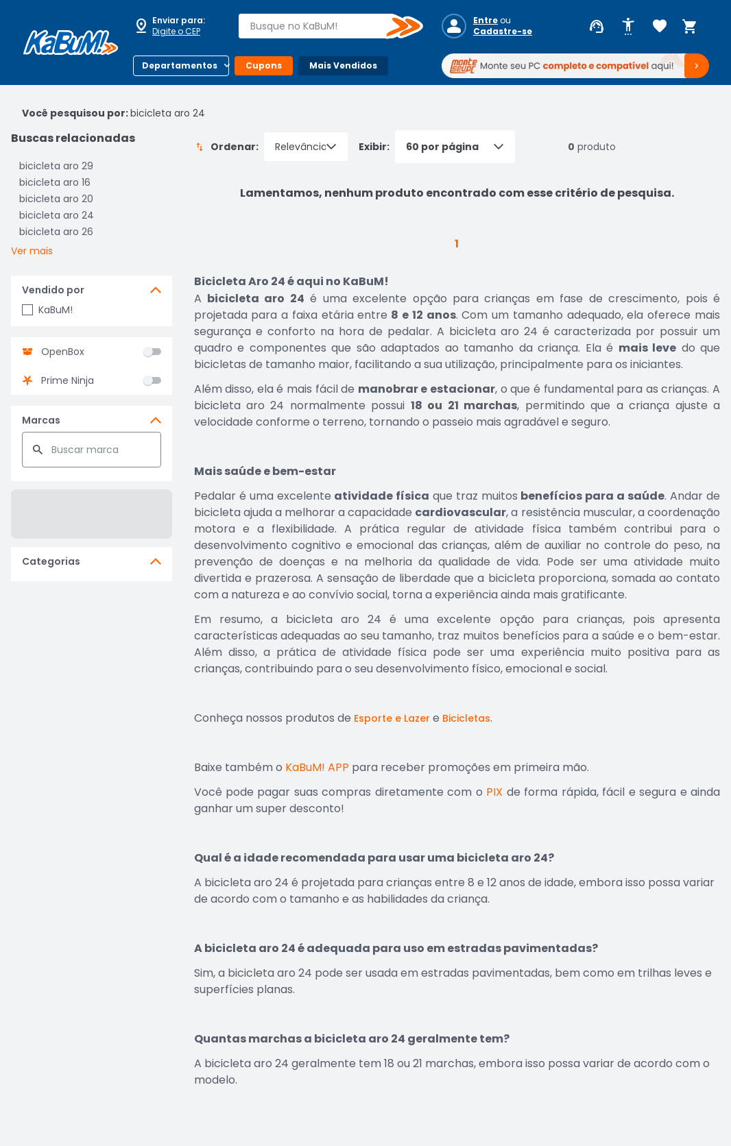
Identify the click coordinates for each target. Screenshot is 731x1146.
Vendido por (53, 290)
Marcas (41, 420)
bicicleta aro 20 (56, 199)
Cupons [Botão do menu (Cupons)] (263, 65)
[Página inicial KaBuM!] (70, 42)
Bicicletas (466, 718)
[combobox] (321, 26)
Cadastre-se (502, 31)
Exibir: (437, 146)
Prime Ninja (67, 380)
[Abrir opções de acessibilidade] (628, 26)
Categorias (51, 561)
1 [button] (457, 244)
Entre (485, 20)
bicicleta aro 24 (56, 215)
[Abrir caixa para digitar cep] (177, 26)
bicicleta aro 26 (56, 232)
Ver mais (32, 251)
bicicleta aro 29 (56, 166)
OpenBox (62, 351)
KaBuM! (47, 310)
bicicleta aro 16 (55, 182)
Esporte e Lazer (392, 718)
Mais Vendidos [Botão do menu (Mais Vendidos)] (343, 65)
